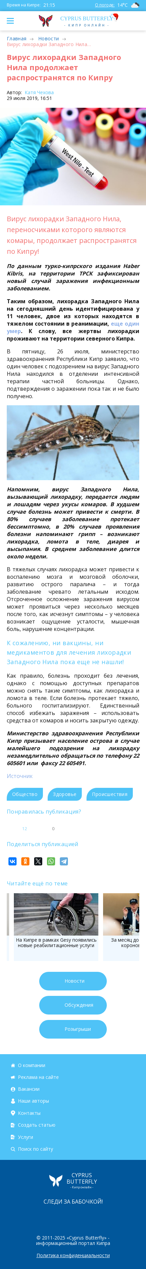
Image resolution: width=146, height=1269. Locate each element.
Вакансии (29, 1089)
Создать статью (36, 1125)
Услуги (25, 1137)
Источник (20, 776)
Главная (16, 38)
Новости (48, 38)
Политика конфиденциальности (73, 1255)
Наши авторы (33, 1101)
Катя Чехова (38, 92)
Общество (25, 794)
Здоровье (64, 794)
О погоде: (105, 5)
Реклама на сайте (38, 1077)
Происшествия (109, 794)
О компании (31, 1065)
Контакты (29, 1113)
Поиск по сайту (35, 1149)
